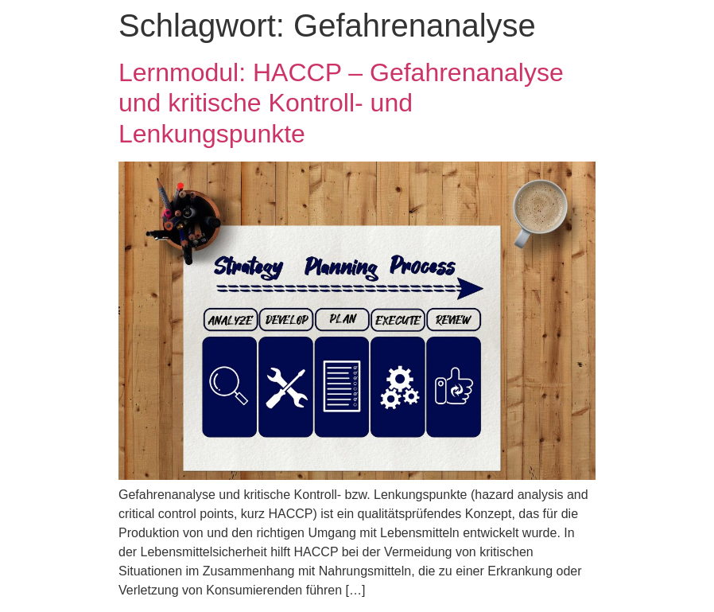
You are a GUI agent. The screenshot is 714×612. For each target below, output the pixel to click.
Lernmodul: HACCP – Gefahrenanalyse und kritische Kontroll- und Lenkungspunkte (341, 103)
